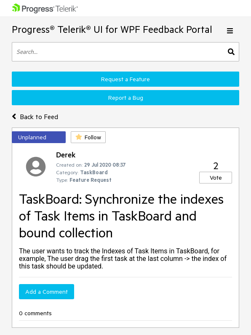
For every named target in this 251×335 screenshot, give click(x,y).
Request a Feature (125, 79)
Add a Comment (46, 291)
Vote (216, 177)
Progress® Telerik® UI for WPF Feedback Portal (112, 29)
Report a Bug (125, 97)
